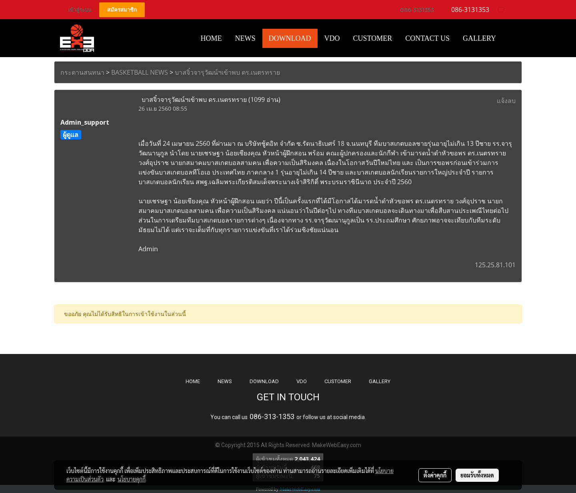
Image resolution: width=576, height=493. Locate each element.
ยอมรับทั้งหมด (477, 475)
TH (504, 9)
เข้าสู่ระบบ (79, 10)
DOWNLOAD (264, 381)
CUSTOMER (337, 381)
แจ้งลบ (506, 100)
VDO (332, 38)
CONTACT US (427, 38)
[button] (509, 38)
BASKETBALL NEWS (139, 72)
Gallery (479, 38)
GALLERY (379, 381)
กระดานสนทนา (82, 72)
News (245, 38)
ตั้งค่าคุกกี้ (435, 475)
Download (290, 38)
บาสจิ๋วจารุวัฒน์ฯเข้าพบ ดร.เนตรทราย (227, 72)
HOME (211, 38)
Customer (372, 38)
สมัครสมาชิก (122, 10)
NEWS (225, 381)
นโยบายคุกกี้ (132, 479)
